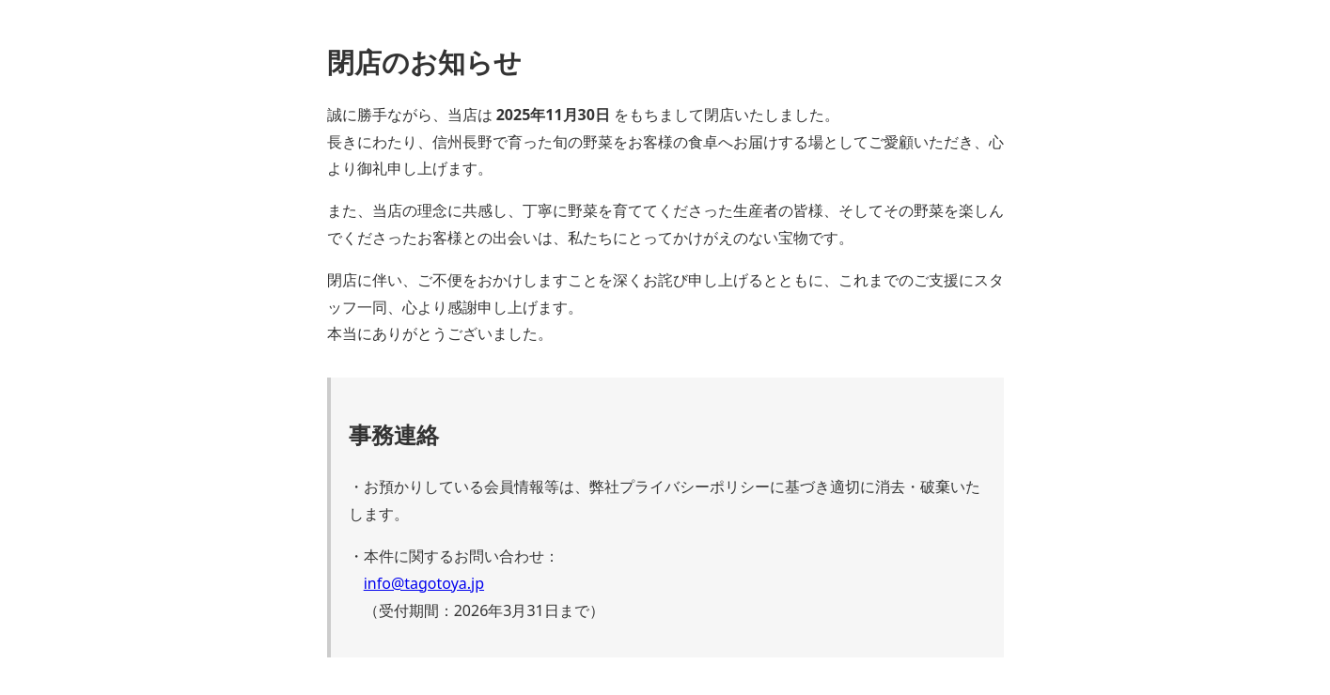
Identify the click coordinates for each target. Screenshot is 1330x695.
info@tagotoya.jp (424, 583)
